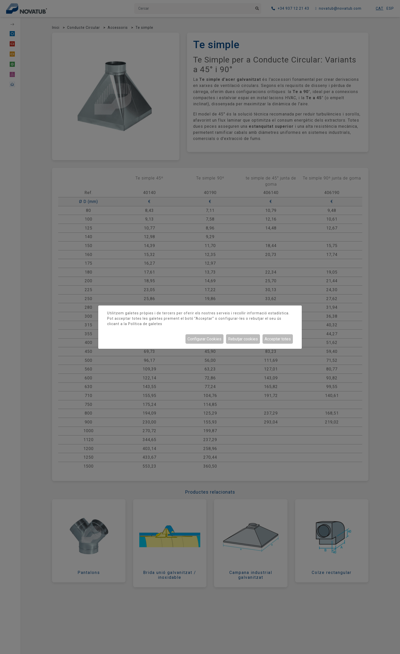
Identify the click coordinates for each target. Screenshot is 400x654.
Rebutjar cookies (243, 339)
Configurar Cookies (204, 339)
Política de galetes (145, 324)
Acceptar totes (278, 339)
